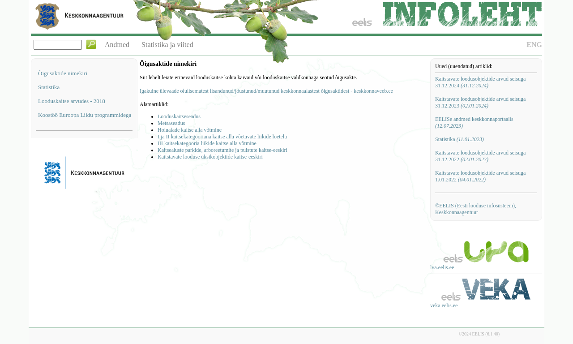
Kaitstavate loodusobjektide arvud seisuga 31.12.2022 (480, 156)
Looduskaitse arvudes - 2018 (71, 101)
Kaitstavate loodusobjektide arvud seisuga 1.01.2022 (480, 176)
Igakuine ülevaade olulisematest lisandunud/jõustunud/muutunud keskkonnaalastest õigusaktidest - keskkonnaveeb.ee (266, 91)
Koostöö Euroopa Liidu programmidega (84, 115)
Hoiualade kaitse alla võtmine (190, 130)
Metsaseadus (171, 123)
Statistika (49, 87)
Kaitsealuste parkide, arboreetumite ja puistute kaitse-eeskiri (222, 150)
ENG (534, 44)
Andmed (117, 44)
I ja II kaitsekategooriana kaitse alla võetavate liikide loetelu (222, 136)
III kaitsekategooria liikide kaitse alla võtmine (207, 143)
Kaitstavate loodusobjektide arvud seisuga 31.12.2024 (480, 82)
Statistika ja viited (167, 44)
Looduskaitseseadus (179, 116)
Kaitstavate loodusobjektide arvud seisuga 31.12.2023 (480, 102)
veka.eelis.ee (444, 305)
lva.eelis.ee (442, 267)
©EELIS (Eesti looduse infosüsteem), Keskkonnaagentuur (475, 208)
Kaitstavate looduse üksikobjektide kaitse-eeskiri (210, 157)
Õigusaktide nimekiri (62, 73)
